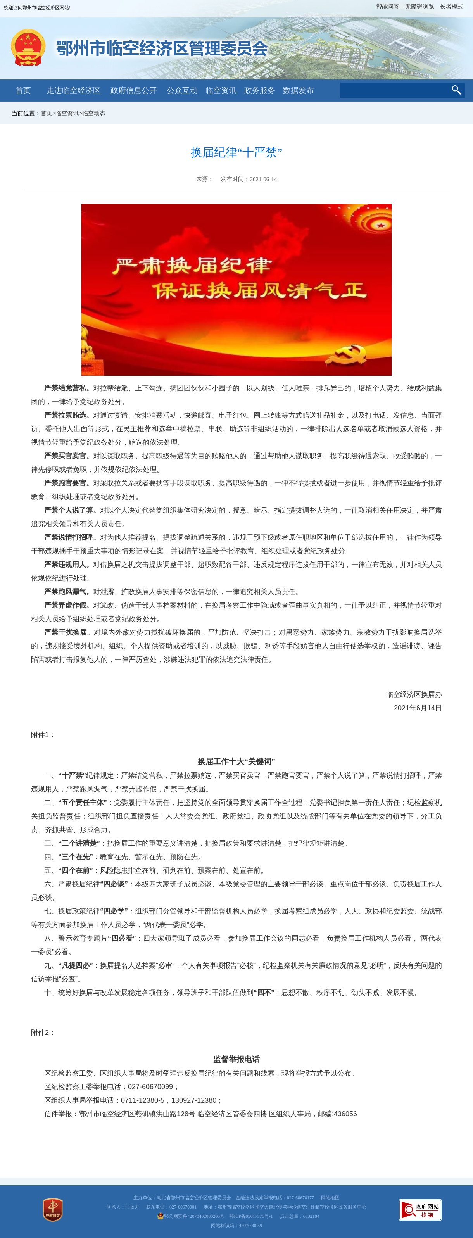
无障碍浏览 (419, 6)
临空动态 (93, 113)
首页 (23, 90)
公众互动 (182, 90)
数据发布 (298, 90)
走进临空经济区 (74, 90)
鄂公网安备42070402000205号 (190, 1216)
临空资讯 (220, 90)
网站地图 (330, 1197)
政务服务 (259, 90)
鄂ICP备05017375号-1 (251, 1216)
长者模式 (451, 6)
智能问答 (387, 6)
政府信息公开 (133, 90)
